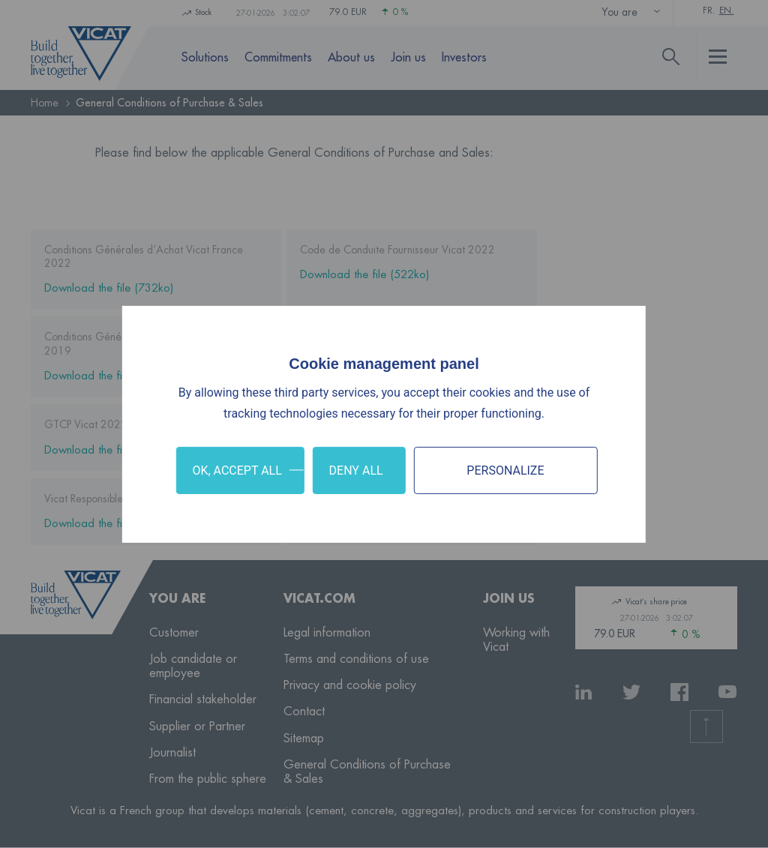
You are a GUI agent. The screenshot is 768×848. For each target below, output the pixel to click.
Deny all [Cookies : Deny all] (356, 470)
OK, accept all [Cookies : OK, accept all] (236, 470)
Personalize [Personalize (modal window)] (505, 470)
